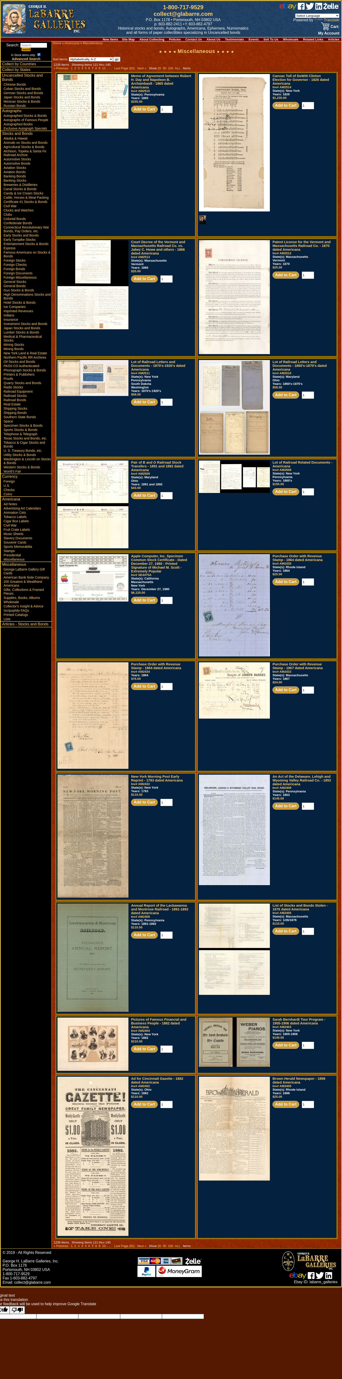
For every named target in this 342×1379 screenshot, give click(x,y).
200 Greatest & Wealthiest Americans (23, 583)
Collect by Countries (19, 64)
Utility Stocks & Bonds (20, 455)
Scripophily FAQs (16, 610)
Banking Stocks (15, 180)
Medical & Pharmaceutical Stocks (23, 338)
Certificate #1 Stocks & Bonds (25, 202)
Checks (9, 490)
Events (254, 39)
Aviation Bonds (15, 172)
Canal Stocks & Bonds (20, 189)
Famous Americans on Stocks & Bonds (27, 254)
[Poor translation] (17, 1310)
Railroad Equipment (18, 391)
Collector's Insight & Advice (23, 606)
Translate (326, 20)
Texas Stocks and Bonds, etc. (25, 438)
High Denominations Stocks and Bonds (27, 296)
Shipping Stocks (15, 408)
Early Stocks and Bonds (21, 235)
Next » (141, 68)
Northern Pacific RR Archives (25, 357)
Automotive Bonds (17, 163)
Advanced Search (26, 59)
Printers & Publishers (19, 374)
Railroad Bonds (15, 400)
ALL (177, 68)
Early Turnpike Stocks (19, 240)
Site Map (128, 39)
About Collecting (151, 39)
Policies (175, 39)
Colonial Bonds (15, 219)
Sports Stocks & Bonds (20, 430)
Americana (11, 499)
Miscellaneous (14, 559)
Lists (7, 619)
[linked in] (318, 8)
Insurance (11, 319)
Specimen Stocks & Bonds (23, 425)
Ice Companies (15, 307)
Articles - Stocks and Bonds (25, 624)
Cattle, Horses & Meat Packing (26, 197)
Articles (333, 39)
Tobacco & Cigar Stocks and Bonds (24, 444)
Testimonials (234, 39)
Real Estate (12, 404)
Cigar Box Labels (16, 521)
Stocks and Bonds (17, 134)
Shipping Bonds (15, 413)
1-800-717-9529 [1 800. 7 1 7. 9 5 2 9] (183, 7)
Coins (8, 494)
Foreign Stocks (15, 260)
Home (57, 43)
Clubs (8, 214)
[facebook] (301, 8)
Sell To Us (270, 39)
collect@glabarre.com (183, 14)
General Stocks (15, 282)
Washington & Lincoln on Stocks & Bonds (27, 461)
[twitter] (310, 8)
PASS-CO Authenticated (21, 366)
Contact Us (193, 39)
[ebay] (288, 8)
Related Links (313, 39)
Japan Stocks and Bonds (22, 97)
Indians (9, 315)
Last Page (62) (124, 68)
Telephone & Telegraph (20, 434)
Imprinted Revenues (18, 311)
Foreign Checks (15, 265)
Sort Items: (83, 59)
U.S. (7, 485)
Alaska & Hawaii (15, 138)
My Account (328, 33)
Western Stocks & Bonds (22, 467)
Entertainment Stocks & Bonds (26, 244)
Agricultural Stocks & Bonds (24, 147)
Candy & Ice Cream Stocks (23, 193)
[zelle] (331, 8)
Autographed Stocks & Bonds (25, 116)
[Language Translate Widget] (317, 15)
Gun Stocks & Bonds (19, 290)
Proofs (8, 379)
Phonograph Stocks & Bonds (25, 370)
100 (170, 68)
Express (10, 248)
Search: (26, 45)
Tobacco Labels (15, 517)
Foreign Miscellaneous (20, 277)
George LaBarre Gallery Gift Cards (24, 571)
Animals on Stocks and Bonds (26, 143)
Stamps (9, 551)
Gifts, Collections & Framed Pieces (24, 591)
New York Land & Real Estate (25, 353)
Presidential (12, 555)
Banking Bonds (15, 176)
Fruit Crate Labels (17, 529)
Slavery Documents (18, 538)
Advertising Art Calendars (22, 508)
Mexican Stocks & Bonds (22, 101)
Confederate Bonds (18, 223)
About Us (213, 39)
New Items (110, 39)
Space (8, 421)
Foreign (9, 481)
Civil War (10, 206)
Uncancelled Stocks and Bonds (22, 77)
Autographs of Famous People (26, 120)
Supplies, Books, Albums (22, 598)
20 (159, 68)
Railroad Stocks (15, 396)
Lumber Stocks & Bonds (21, 332)
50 (164, 68)
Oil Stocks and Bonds (19, 362)
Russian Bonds (15, 106)
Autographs (12, 111)
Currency (10, 476)
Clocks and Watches (19, 210)
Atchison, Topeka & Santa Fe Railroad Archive (25, 153)
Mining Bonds (14, 349)
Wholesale (290, 39)
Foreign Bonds (14, 269)
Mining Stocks (14, 345)
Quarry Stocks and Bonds (22, 383)
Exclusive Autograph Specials (25, 128)
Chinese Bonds (15, 84)
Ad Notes (10, 504)
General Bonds (15, 286)
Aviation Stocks (15, 168)
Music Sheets (13, 534)
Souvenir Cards (15, 542)
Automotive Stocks (17, 159)
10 (103, 68)
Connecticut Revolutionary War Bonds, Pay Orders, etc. (26, 229)
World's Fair (12, 471)
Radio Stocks (13, 387)
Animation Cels (15, 512)
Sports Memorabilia (18, 547)
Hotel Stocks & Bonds (19, 302)
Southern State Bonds (20, 417)
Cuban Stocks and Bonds (22, 89)
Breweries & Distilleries (20, 185)
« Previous (60, 68)
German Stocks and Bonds (23, 93)
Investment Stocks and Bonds (25, 324)
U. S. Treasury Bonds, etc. (23, 450)
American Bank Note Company (26, 577)
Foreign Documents (18, 273)
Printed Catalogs (16, 615)
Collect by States (16, 70)
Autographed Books (18, 124)
